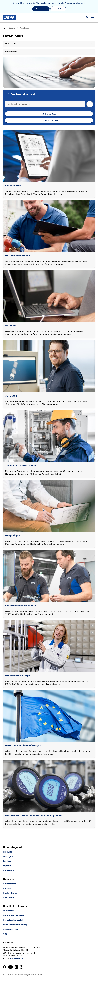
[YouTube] (10, 967)
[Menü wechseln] (92, 17)
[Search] (45, 104)
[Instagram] (21, 967)
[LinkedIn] (16, 967)
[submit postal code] (90, 104)
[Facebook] (4, 967)
